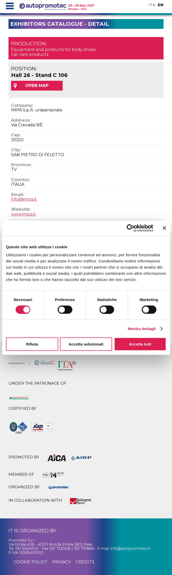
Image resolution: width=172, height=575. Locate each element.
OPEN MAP (36, 85)
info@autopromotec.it (130, 548)
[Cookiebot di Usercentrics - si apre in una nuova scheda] (130, 228)
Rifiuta (32, 344)
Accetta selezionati (86, 344)
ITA (152, 4)
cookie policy (30, 562)
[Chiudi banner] (164, 228)
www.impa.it (23, 214)
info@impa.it (24, 199)
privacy (61, 562)
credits (85, 562)
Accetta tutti (140, 344)
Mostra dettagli (141, 328)
